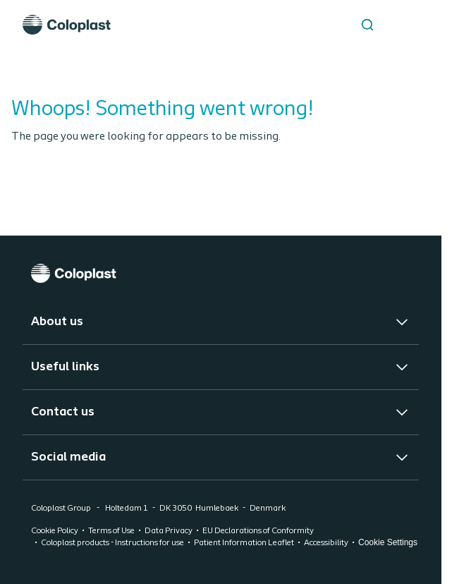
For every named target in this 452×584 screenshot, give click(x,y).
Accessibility (326, 543)
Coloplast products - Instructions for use (112, 543)
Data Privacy (169, 531)
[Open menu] (402, 24)
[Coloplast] (221, 273)
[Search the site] (367, 24)
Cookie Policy (54, 531)
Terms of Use (111, 531)
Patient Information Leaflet (244, 543)
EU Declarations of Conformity (258, 531)
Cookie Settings (387, 542)
